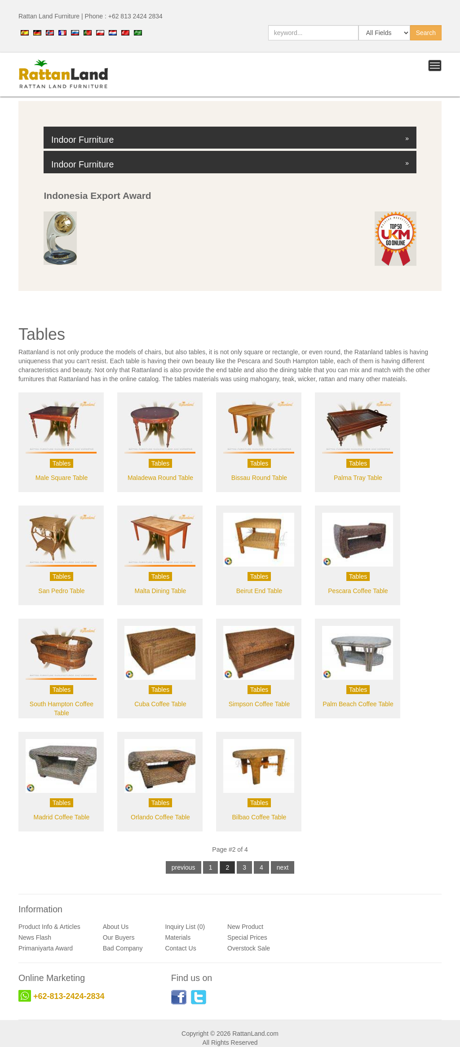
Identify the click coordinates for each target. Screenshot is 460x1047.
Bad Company (123, 948)
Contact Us (180, 948)
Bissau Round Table (259, 477)
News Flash (34, 937)
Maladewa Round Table (160, 477)
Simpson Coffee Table (259, 704)
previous (183, 867)
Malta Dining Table (160, 590)
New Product (245, 926)
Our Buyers (119, 937)
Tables (62, 463)
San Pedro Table (61, 590)
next (282, 867)
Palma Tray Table (358, 477)
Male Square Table (61, 477)
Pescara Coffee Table (358, 590)
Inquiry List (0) (185, 926)
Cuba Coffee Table (160, 704)
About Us (116, 926)
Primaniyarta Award (45, 948)
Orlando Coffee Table (160, 817)
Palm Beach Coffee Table (358, 704)
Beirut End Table (259, 590)
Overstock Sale (248, 948)
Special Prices (247, 937)
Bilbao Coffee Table (259, 817)
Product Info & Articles (49, 926)
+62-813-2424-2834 (69, 996)
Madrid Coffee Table (62, 817)
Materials (177, 937)
